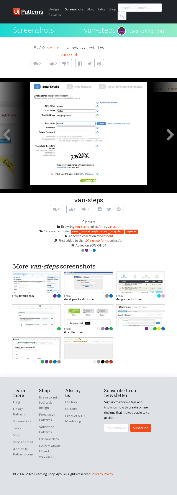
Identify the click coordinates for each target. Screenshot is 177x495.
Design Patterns (19, 411)
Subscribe (140, 428)
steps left (117, 231)
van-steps (100, 29)
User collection (146, 30)
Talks (101, 9)
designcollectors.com (129, 299)
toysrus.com (26, 295)
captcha (131, 231)
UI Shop (71, 402)
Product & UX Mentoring (75, 418)
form (75, 231)
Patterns (54, 11)
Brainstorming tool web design (50, 402)
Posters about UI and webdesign (49, 451)
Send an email (23, 442)
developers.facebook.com (79, 299)
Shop (112, 9)
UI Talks (71, 409)
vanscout (69, 54)
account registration (94, 231)
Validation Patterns (46, 429)
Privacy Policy (102, 474)
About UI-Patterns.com (23, 451)
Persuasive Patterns (47, 417)
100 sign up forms (96, 240)
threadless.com (73, 332)
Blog (90, 9)
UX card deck (49, 439)
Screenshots (74, 9)
